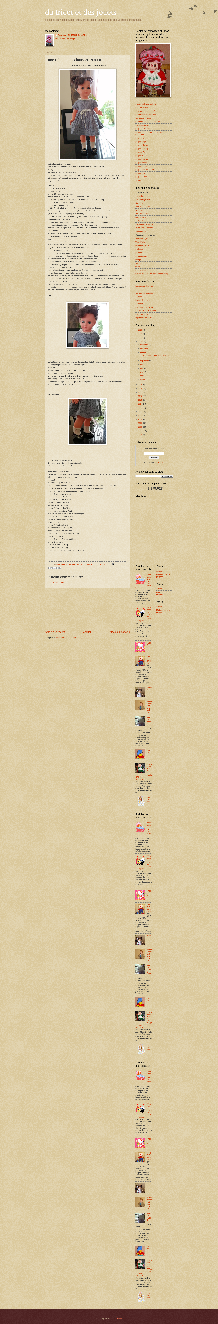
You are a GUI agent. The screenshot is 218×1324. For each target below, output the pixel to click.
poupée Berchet (141, 166)
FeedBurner (159, 462)
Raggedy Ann (140, 231)
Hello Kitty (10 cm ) (143, 214)
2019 (140, 385)
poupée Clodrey (141, 148)
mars (142, 376)
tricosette (139, 304)
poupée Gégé (140, 141)
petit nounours (141, 256)
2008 (140, 427)
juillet (142, 364)
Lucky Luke (139, 221)
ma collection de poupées (145, 115)
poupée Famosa (141, 138)
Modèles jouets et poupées (146, 111)
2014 (140, 404)
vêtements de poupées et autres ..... (149, 118)
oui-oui (148, 751)
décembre (144, 345)
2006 (140, 435)
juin (142, 368)
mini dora (139, 249)
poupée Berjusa (141, 156)
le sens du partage (142, 300)
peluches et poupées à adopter (147, 122)
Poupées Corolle (142, 125)
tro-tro (137, 267)
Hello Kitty (139, 210)
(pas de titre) (148, 799)
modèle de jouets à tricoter (146, 104)
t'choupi (138, 263)
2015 (140, 400)
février (143, 380)
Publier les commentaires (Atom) (69, 637)
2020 (140, 341)
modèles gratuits (141, 107)
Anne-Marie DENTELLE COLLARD (72, 35)
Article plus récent (55, 632)
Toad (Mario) (140, 242)
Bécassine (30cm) (142, 200)
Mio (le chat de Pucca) (144, 224)
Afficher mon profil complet (65, 39)
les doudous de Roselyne (145, 307)
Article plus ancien (120, 632)
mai (142, 372)
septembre (144, 360)
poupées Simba (141, 145)
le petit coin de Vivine (143, 318)
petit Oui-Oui (140, 253)
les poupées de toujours (144, 286)
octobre (143, 352)
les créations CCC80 (143, 314)
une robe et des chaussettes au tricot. (155, 355)
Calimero (139, 203)
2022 (140, 334)
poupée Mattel (141, 163)
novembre (144, 348)
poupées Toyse (141, 152)
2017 (140, 392)
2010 (140, 419)
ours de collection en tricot (145, 311)
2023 (140, 330)
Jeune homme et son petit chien (149, 706)
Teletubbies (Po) (141, 238)
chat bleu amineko (142, 245)
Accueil (87, 632)
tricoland (138, 297)
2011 (140, 415)
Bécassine (139, 196)
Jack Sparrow (140, 217)
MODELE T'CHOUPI (149, 660)
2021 (140, 338)
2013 (140, 408)
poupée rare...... (141, 173)
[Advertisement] (87, 609)
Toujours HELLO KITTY (149, 721)
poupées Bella (141, 177)
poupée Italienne (142, 159)
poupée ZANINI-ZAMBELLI (146, 170)
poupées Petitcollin (142, 129)
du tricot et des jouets (80, 12)
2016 (140, 396)
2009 (140, 423)
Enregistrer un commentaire (62, 582)
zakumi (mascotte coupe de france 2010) (151, 274)
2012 (140, 411)
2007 (140, 431)
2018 (140, 388)
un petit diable (141, 270)
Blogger (120, 1318)
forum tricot (139, 289)
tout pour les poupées (144, 293)
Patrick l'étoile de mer (144, 228)
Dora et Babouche (142, 207)
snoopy (138, 260)
